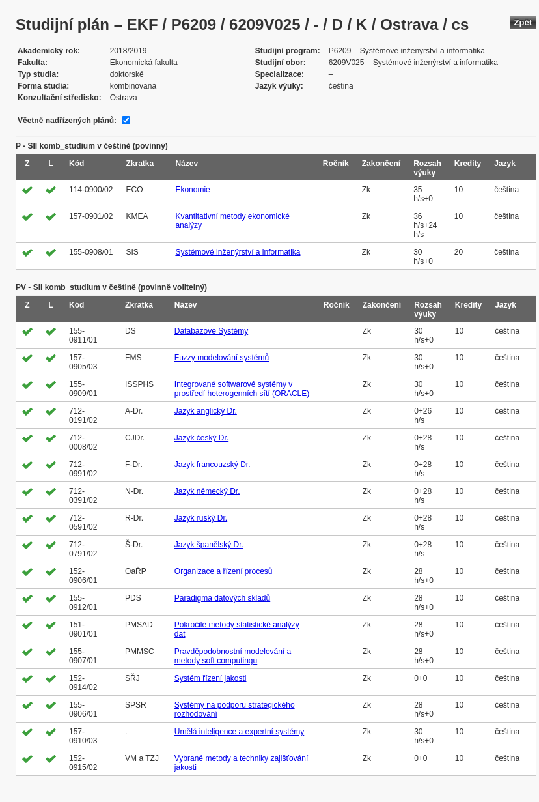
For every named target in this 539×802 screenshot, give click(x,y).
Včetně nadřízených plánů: (67, 120)
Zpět (523, 22)
